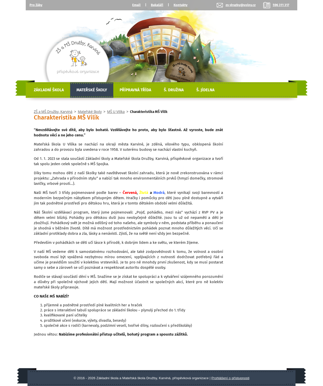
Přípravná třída (135, 90)
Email (136, 5)
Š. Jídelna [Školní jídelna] (205, 90)
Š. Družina (174, 90)
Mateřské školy (91, 90)
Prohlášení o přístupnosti (230, 378)
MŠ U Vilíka (116, 111)
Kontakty (180, 5)
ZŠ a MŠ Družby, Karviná (53, 111)
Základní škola (49, 90)
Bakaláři (157, 5)
